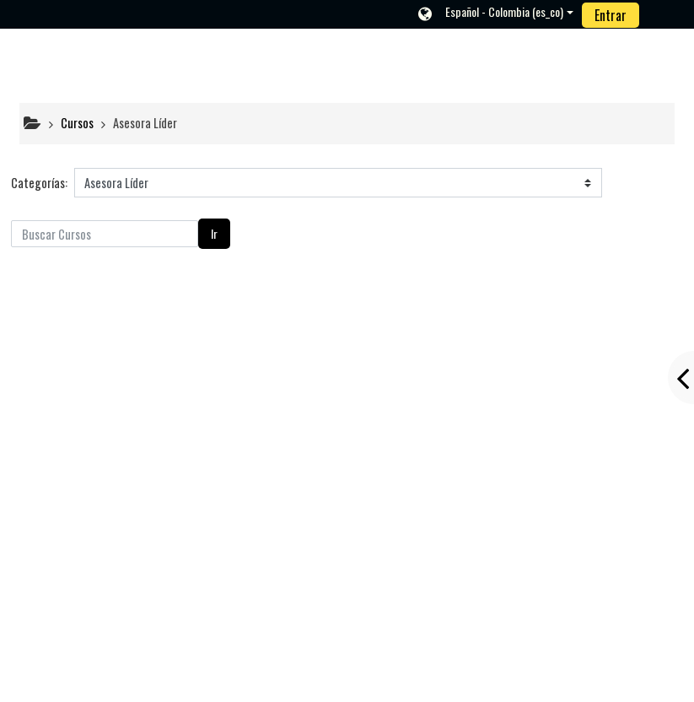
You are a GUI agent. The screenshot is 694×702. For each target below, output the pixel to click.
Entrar (610, 15)
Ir (214, 233)
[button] (495, 14)
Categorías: (39, 183)
